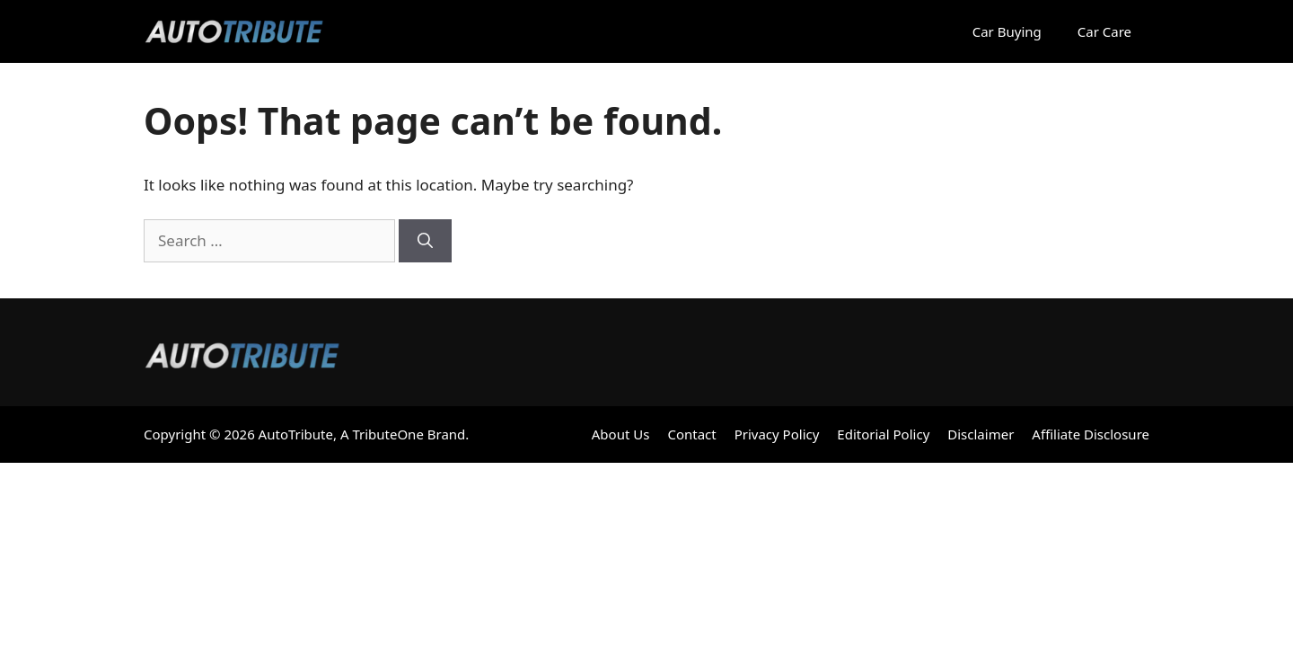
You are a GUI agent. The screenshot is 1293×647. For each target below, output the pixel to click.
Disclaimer (980, 434)
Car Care (1104, 31)
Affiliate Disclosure (1090, 434)
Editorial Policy (883, 434)
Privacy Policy (777, 434)
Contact (691, 434)
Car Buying (1007, 31)
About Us (621, 434)
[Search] (425, 240)
